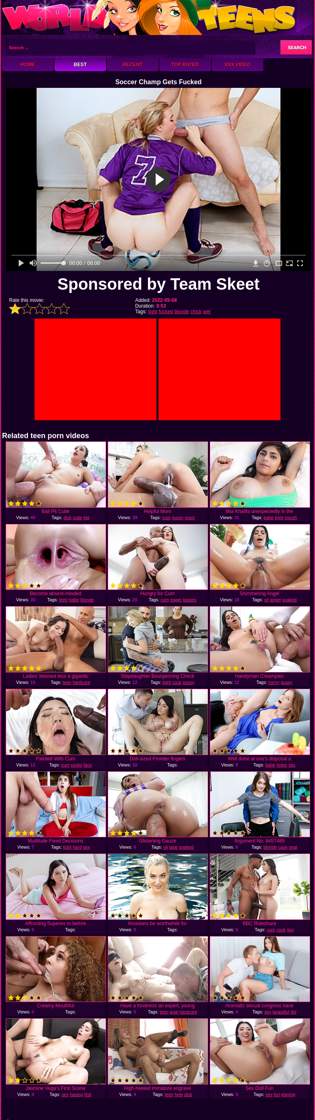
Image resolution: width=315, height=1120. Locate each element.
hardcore (81, 682)
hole (179, 1094)
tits (293, 1011)
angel (275, 599)
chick (196, 311)
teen (63, 599)
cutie (77, 517)
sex (292, 764)
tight (152, 311)
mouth (291, 517)
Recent (133, 65)
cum (166, 517)
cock (177, 682)
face (87, 764)
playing (288, 1094)
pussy (178, 517)
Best (80, 65)
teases (189, 599)
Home (28, 65)
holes (281, 764)
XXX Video (237, 65)
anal (174, 1011)
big (86, 517)
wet (207, 311)
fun (277, 1094)
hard (77, 847)
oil (266, 599)
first (87, 1094)
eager (176, 599)
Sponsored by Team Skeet (158, 284)
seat (293, 847)
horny (274, 682)
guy (290, 929)
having (76, 1094)
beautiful (281, 1011)
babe (269, 517)
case (282, 847)
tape (173, 847)
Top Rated (185, 65)
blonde (181, 311)
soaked (289, 599)
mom (190, 517)
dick (67, 517)
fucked (166, 311)
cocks (76, 764)
